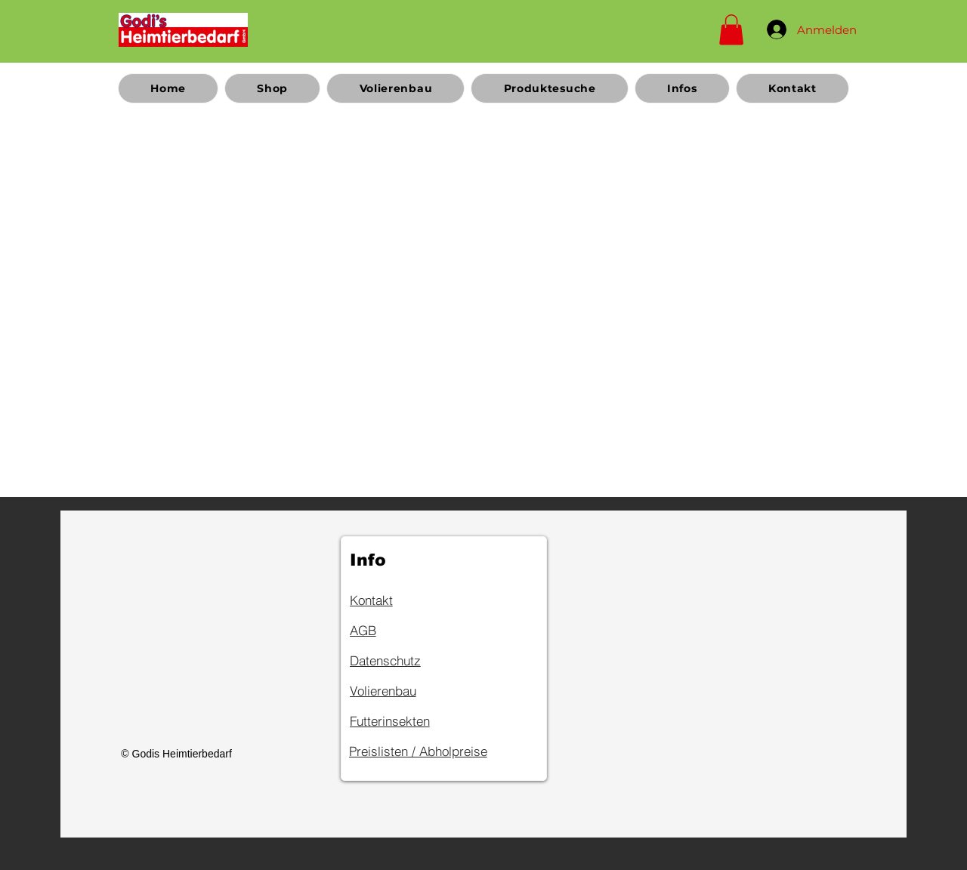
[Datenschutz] (403, 661)
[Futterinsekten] (403, 721)
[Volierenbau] (403, 691)
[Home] (183, 29)
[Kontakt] (403, 600)
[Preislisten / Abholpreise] (442, 751)
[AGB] (403, 630)
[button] (731, 29)
